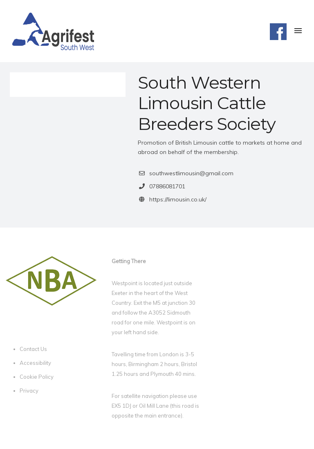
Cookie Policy (37, 376)
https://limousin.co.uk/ (177, 199)
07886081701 (167, 186)
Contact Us (33, 349)
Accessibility (35, 363)
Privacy (29, 390)
